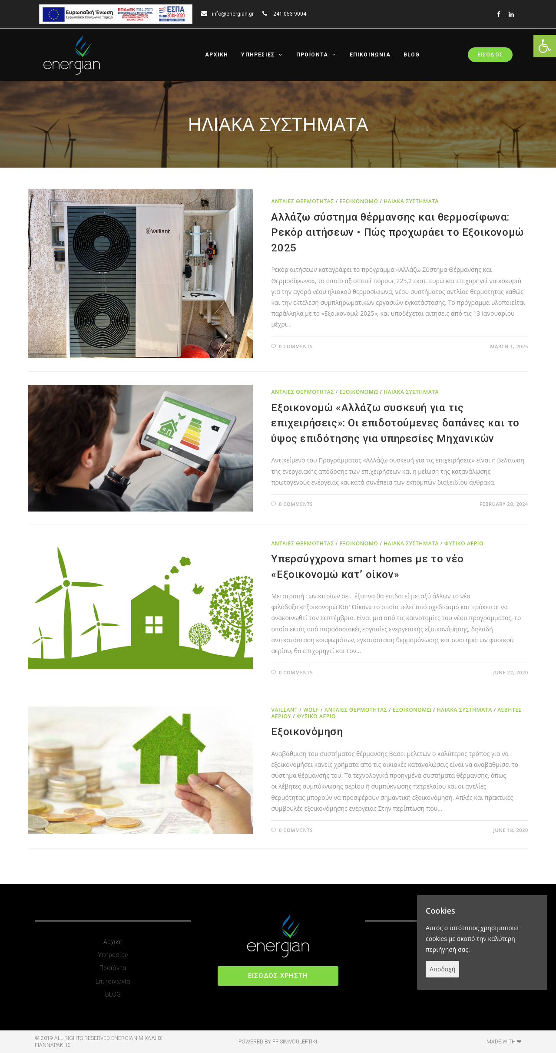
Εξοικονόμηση (307, 732)
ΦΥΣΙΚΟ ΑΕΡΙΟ (463, 543)
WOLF (311, 709)
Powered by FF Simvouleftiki (277, 1042)
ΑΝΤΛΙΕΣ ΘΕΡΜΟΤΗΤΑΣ (302, 201)
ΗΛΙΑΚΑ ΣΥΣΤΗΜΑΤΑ (411, 201)
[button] (278, 976)
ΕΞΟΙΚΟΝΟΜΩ (358, 201)
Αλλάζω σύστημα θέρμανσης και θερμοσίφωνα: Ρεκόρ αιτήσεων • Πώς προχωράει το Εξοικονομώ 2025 (397, 232)
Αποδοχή (442, 969)
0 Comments (296, 346)
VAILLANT (284, 709)
